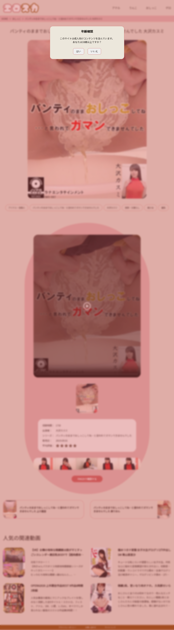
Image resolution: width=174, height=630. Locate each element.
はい (78, 51)
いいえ (94, 51)
